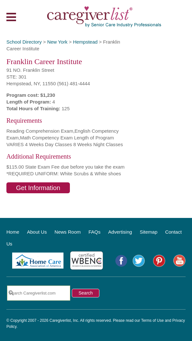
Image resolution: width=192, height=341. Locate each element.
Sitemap (148, 232)
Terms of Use (152, 320)
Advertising (120, 232)
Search (86, 292)
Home (12, 232)
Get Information (38, 187)
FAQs (94, 232)
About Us (37, 232)
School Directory (24, 42)
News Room (67, 232)
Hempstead (85, 42)
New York (57, 42)
